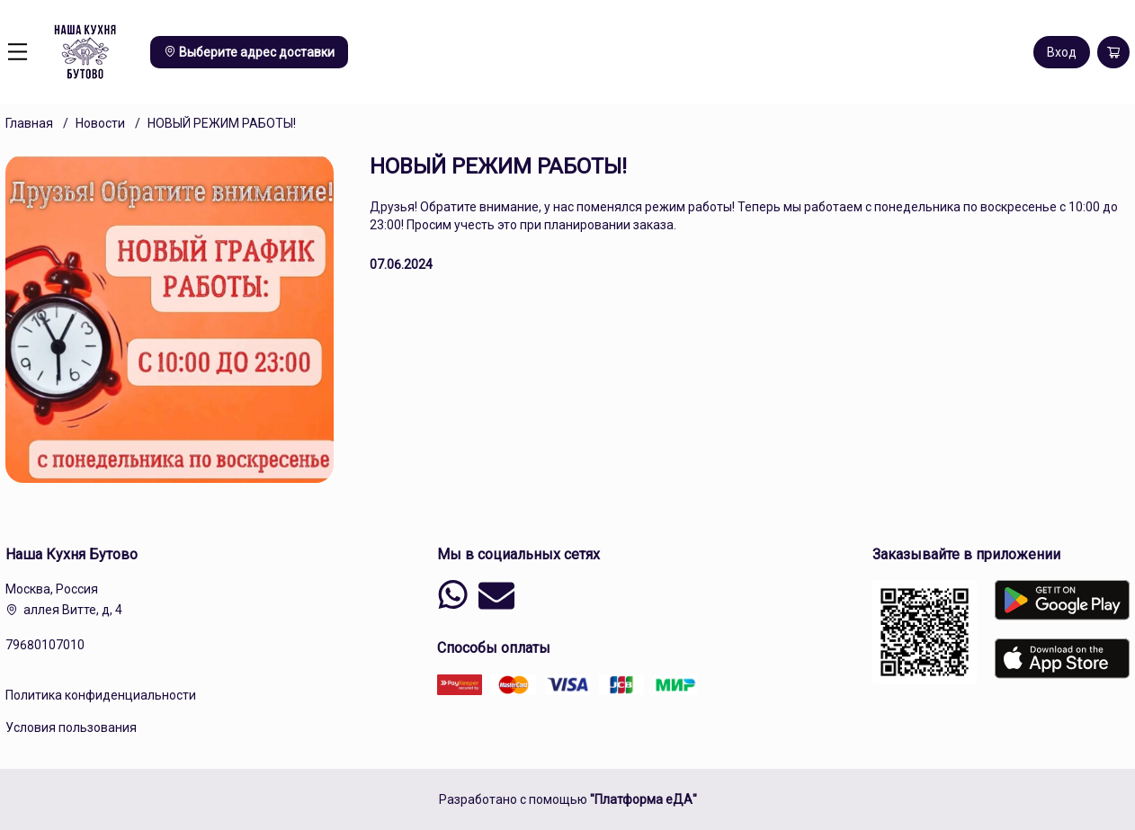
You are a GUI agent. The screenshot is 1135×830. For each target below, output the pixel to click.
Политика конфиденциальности (100, 695)
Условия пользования (71, 727)
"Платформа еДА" (643, 799)
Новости (100, 123)
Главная (29, 123)
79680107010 (45, 645)
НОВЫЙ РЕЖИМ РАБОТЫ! (221, 123)
